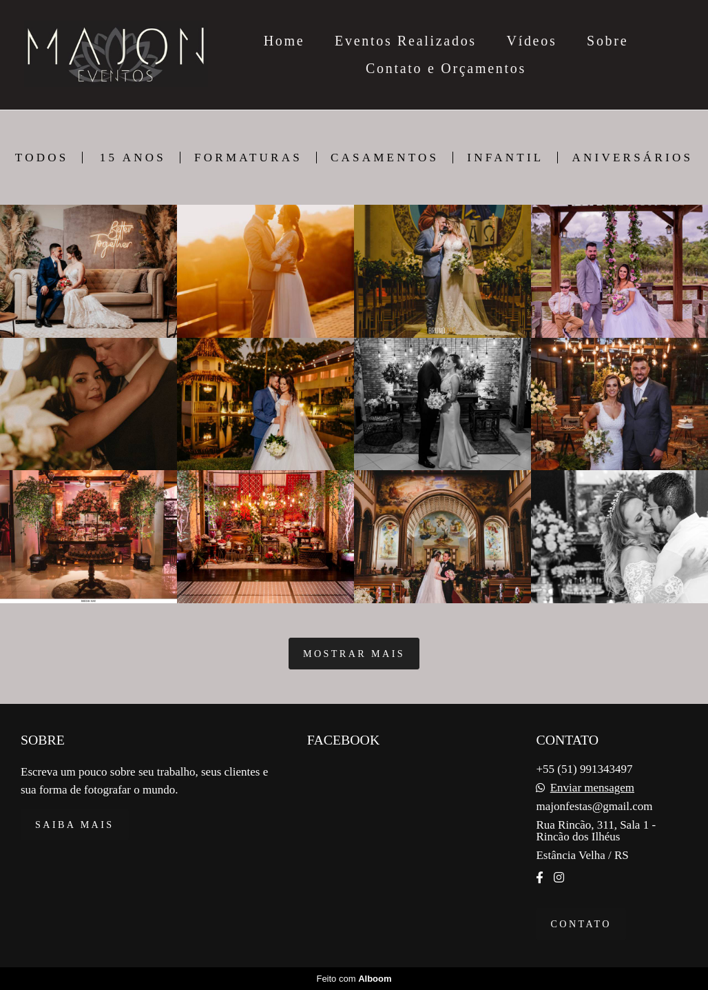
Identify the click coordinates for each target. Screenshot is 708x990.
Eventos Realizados (406, 40)
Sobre (607, 40)
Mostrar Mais (354, 653)
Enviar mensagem (592, 788)
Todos (42, 157)
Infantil (505, 157)
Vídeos (532, 40)
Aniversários (632, 157)
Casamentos (385, 157)
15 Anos (133, 157)
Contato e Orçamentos (446, 68)
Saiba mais (74, 824)
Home (284, 40)
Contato (580, 923)
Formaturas (248, 157)
